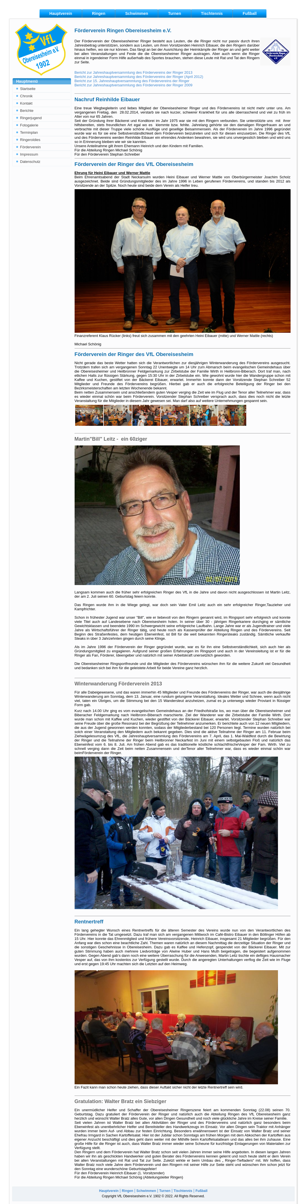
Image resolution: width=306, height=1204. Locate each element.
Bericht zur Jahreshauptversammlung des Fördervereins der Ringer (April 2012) (139, 77)
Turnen (174, 13)
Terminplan (29, 132)
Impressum (29, 154)
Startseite (28, 89)
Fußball (250, 13)
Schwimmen (136, 13)
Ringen (98, 13)
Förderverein (30, 147)
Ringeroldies (30, 140)
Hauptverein (60, 13)
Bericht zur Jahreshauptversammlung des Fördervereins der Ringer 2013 (134, 72)
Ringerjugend (31, 118)
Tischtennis (212, 13)
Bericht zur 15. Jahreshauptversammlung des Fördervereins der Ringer (132, 81)
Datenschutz (30, 162)
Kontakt (26, 103)
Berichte (27, 110)
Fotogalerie (29, 125)
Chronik (26, 96)
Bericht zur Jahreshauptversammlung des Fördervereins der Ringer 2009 (134, 85)
